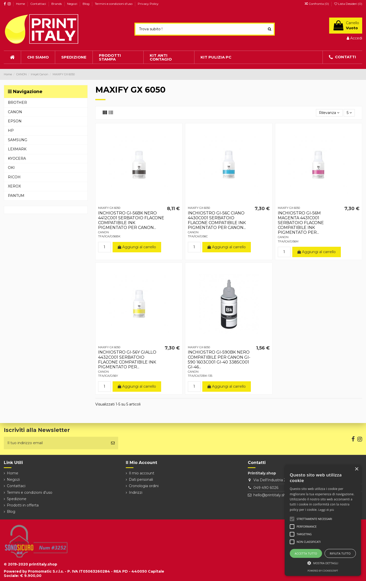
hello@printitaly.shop (271, 495)
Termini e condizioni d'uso (114, 4)
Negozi (72, 4)
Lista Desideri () (348, 4)
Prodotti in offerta (23, 505)
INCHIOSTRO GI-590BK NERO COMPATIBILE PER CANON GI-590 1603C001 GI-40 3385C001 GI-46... (219, 359)
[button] (323, 563)
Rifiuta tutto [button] (340, 553)
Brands (57, 4)
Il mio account (141, 473)
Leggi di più (326, 510)
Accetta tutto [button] (306, 553)
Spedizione (16, 499)
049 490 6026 (265, 487)
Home (21, 4)
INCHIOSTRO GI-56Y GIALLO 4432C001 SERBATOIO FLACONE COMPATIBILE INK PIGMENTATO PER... (127, 359)
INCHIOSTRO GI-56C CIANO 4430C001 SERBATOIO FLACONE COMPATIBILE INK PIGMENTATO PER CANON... (217, 220)
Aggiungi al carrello (137, 247)
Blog (86, 4)
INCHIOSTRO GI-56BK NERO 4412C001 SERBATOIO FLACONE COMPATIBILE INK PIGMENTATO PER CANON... (131, 220)
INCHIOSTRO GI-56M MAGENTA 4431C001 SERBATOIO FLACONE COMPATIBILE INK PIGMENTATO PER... (301, 223)
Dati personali (141, 479)
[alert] (323, 520)
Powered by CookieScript (323, 570)
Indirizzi (135, 492)
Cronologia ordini (144, 486)
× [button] (356, 469)
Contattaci (38, 4)
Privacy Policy (148, 4)
